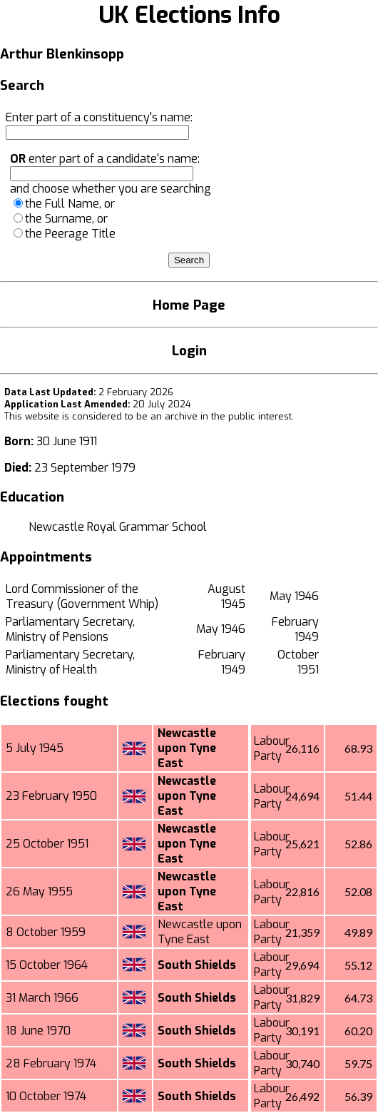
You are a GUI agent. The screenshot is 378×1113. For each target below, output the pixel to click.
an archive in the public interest (221, 416)
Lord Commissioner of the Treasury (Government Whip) (82, 596)
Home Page (189, 305)
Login (189, 351)
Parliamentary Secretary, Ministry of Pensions (70, 629)
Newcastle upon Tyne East (187, 748)
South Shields (197, 964)
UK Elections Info (189, 15)
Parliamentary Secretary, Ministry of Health (70, 662)
